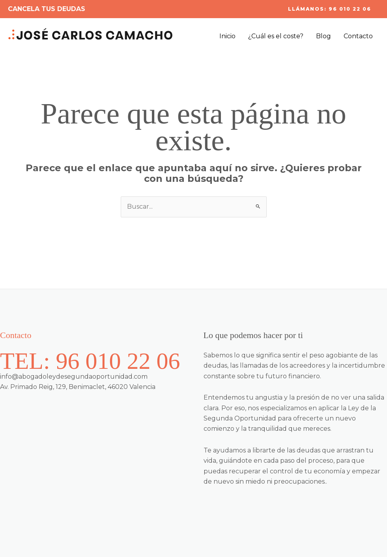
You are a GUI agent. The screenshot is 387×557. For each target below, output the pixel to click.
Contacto (358, 36)
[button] (329, 9)
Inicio (227, 36)
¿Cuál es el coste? (275, 36)
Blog (323, 36)
